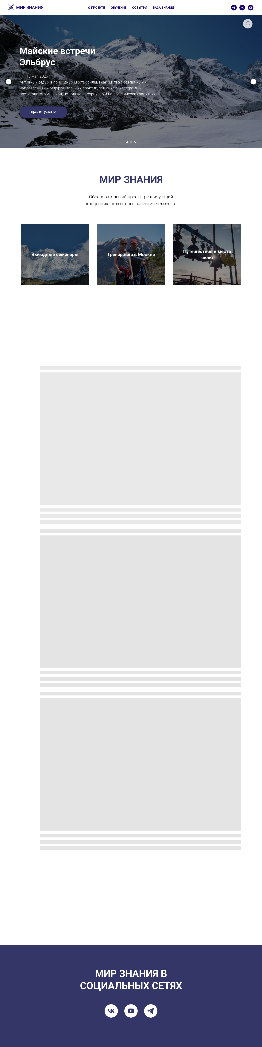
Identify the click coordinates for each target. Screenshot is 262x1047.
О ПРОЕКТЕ (96, 7)
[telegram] (234, 7)
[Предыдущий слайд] (8, 81)
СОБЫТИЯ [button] (139, 7)
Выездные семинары (55, 254)
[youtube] (250, 7)
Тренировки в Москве (131, 254)
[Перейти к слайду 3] (135, 142)
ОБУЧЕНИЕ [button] (118, 7)
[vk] (242, 7)
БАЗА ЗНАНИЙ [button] (163, 7)
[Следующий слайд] (253, 81)
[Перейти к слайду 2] (131, 142)
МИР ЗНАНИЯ (131, 179)
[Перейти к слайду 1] (127, 142)
